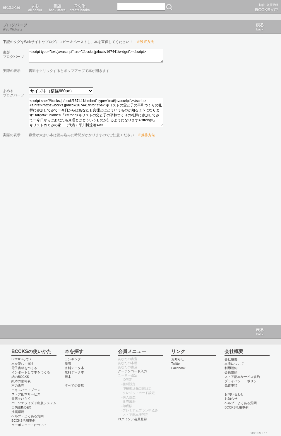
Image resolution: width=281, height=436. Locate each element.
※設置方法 (145, 42)
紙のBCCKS (20, 376)
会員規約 (231, 372)
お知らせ (177, 359)
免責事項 (231, 385)
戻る (260, 27)
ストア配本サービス (25, 394)
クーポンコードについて (29, 425)
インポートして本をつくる (30, 372)
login (262, 4)
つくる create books (79, 7)
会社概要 (231, 359)
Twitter (176, 363)
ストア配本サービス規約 (242, 376)
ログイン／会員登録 (132, 419)
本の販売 (17, 385)
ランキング (73, 359)
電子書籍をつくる (24, 368)
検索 (169, 7)
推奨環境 (17, 411)
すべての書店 (74, 385)
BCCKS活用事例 (23, 420)
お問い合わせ (234, 394)
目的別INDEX (21, 407)
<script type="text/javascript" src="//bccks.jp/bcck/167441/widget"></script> (96, 56)
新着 (68, 363)
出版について (234, 363)
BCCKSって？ (21, 359)
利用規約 (231, 368)
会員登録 (272, 4)
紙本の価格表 (21, 381)
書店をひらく (21, 398)
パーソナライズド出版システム (33, 403)
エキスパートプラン (25, 390)
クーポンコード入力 (132, 371)
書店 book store (56, 7)
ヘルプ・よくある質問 (27, 416)
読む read (35, 7)
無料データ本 (74, 372)
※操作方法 (146, 135)
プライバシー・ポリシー (242, 381)
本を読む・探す (22, 363)
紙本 (68, 376)
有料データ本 (74, 368)
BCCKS (12, 7)
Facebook (178, 368)
